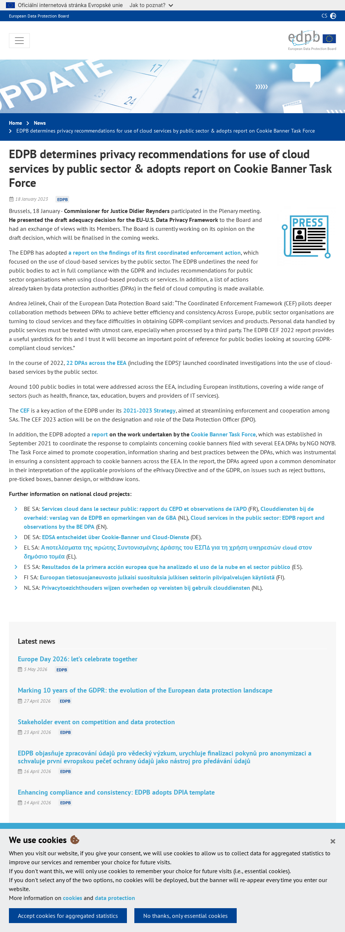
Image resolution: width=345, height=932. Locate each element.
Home (15, 123)
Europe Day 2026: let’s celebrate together (77, 659)
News (40, 123)
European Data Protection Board (39, 16)
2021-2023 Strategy (149, 410)
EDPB (62, 199)
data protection (115, 897)
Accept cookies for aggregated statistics (68, 915)
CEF (24, 410)
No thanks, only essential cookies (185, 915)
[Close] (333, 841)
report (100, 434)
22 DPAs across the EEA (96, 362)
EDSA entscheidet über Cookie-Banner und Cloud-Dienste (115, 537)
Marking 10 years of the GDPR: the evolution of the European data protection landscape (145, 690)
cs (324, 15)
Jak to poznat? (151, 5)
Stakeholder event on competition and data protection (96, 722)
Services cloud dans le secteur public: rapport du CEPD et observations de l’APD (144, 508)
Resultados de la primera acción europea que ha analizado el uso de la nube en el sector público (166, 566)
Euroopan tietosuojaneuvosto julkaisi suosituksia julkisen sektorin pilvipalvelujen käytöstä (157, 577)
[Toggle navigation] (19, 40)
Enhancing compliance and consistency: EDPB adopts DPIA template (116, 792)
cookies (72, 897)
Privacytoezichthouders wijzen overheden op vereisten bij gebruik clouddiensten (146, 587)
